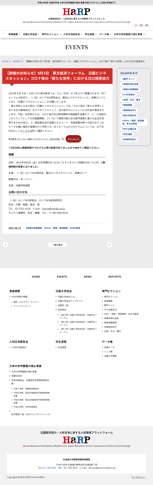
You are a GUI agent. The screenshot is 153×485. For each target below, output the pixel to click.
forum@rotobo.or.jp (53, 208)
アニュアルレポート (22, 305)
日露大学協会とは (66, 296)
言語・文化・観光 (112, 331)
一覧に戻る (57, 244)
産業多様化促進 (111, 318)
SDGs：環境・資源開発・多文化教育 (121, 313)
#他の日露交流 (129, 115)
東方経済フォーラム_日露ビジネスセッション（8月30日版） (35, 138)
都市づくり (109, 305)
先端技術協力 (110, 326)
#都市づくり (128, 78)
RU (147, 25)
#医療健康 (127, 104)
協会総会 (62, 309)
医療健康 (108, 300)
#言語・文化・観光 (131, 99)
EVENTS (17, 61)
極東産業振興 (110, 322)
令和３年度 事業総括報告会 (26, 388)
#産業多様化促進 (130, 84)
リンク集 (108, 351)
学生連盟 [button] (90, 34)
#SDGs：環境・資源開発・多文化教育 (62, 227)
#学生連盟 (127, 134)
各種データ (109, 347)
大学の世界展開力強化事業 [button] (128, 34)
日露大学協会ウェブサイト (70, 300)
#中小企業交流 (129, 128)
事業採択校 (17, 375)
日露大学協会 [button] (30, 34)
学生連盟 (62, 347)
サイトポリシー (138, 477)
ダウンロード (73, 138)
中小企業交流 (110, 309)
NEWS (88, 276)
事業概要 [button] (13, 34)
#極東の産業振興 (34, 227)
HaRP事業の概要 (19, 296)
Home (5, 61)
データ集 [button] (104, 34)
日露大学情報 (110, 355)
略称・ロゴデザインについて (26, 301)
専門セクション (111, 296)
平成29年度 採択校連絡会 (25, 406)
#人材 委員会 (128, 94)
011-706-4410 (49, 467)
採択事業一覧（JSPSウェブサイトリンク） (31, 414)
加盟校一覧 (63, 305)
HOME (36, 276)
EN (141, 25)
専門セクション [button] (50, 34)
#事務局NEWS (129, 110)
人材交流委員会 (19, 347)
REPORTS (114, 276)
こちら (26, 131)
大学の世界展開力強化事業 (24, 371)
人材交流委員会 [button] (72, 34)
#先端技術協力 (129, 139)
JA (136, 25)
